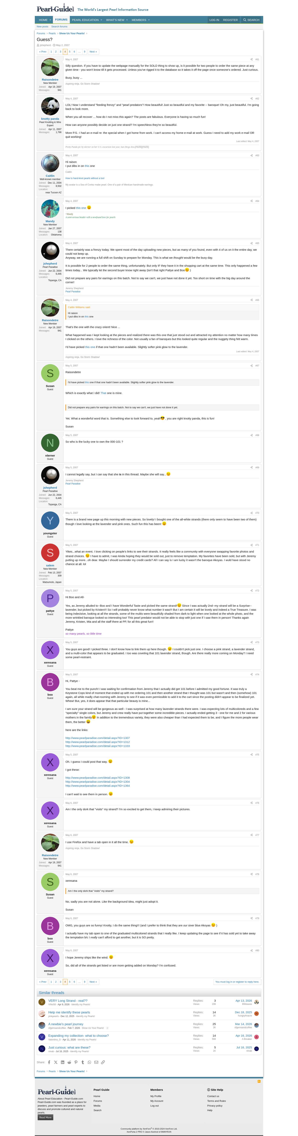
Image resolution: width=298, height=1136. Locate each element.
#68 (257, 435)
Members (139, 19)
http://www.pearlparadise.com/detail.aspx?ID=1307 (97, 738)
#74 (257, 674)
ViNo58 (52, 1004)
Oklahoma (56, 234)
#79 (257, 918)
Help (209, 1110)
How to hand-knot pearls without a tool (84, 178)
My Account (157, 1101)
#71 (257, 545)
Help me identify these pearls (69, 1012)
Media (97, 1105)
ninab (51, 1051)
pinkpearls (53, 1016)
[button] (50, 19)
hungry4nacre (245, 1015)
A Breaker (247, 1039)
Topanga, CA (54, 280)
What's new (115, 19)
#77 (257, 835)
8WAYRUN (166, 1132)
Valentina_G (54, 1039)
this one (81, 207)
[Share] (251, 59)
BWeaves (247, 1004)
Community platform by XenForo (149, 1129)
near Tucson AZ (53, 192)
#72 (257, 590)
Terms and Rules (216, 1101)
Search (97, 1110)
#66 (257, 300)
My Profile (156, 1096)
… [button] (79, 51)
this (87, 165)
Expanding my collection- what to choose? (78, 1036)
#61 (257, 59)
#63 (257, 155)
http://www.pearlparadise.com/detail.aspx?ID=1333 (97, 746)
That (103, 393)
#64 (257, 201)
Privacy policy (214, 1105)
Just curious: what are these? (69, 1047)
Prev (43, 51)
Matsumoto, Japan (52, 582)
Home (43, 19)
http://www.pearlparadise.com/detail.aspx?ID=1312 (97, 742)
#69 (257, 467)
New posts (42, 26)
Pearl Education (85, 19)
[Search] (251, 19)
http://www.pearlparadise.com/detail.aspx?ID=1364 (97, 785)
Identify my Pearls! (80, 1004)
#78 (257, 874)
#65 (257, 243)
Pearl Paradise (72, 291)
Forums (61, 19)
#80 (257, 950)
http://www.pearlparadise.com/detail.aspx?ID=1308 (97, 777)
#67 (257, 365)
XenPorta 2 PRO (134, 1132)
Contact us (213, 1096)
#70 (257, 513)
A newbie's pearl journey (65, 1024)
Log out (155, 1105)
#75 (257, 754)
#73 (257, 642)
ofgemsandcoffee (57, 1028)
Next (92, 51)
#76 (257, 803)
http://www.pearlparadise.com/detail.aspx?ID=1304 (97, 781)
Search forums (59, 26)
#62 (257, 98)
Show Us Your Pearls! (93, 1028)
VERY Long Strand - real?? (67, 1001)
